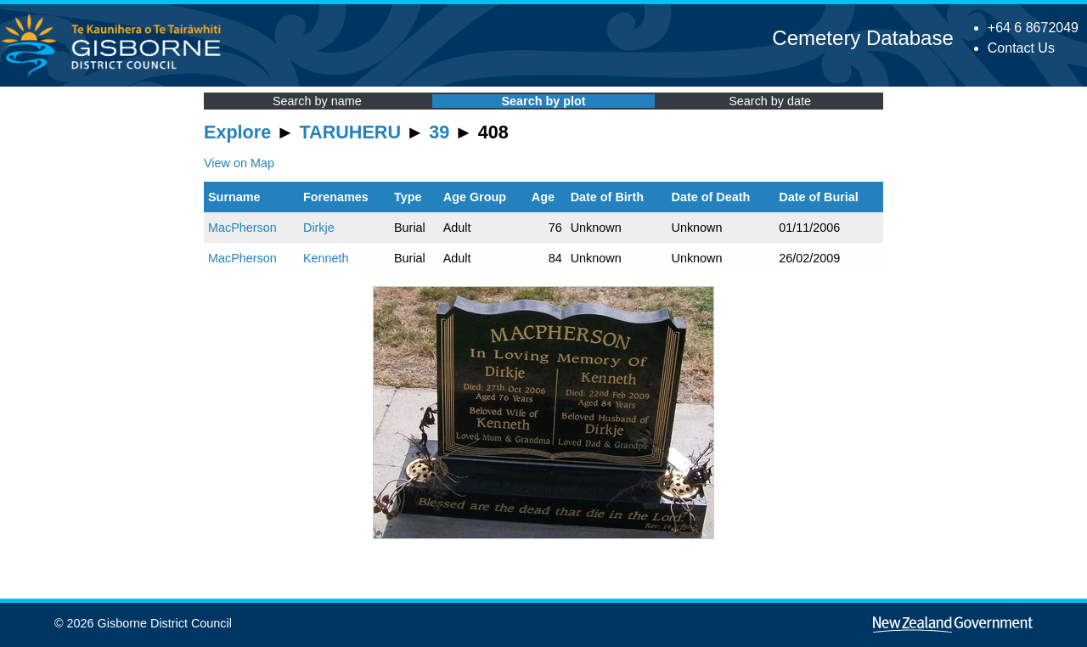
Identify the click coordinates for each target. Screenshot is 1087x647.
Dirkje (319, 227)
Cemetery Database (862, 37)
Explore (237, 132)
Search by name (317, 101)
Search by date (770, 101)
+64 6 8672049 (1033, 27)
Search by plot (543, 101)
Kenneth (326, 258)
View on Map (239, 163)
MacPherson (242, 227)
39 (439, 132)
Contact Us (1021, 48)
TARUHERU (350, 132)
